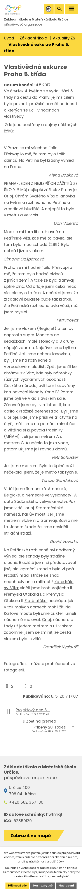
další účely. (57, 861)
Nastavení (66, 885)
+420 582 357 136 (26, 802)
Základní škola (33, 38)
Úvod (9, 38)
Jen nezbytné (43, 885)
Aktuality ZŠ (64, 38)
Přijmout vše (17, 885)
